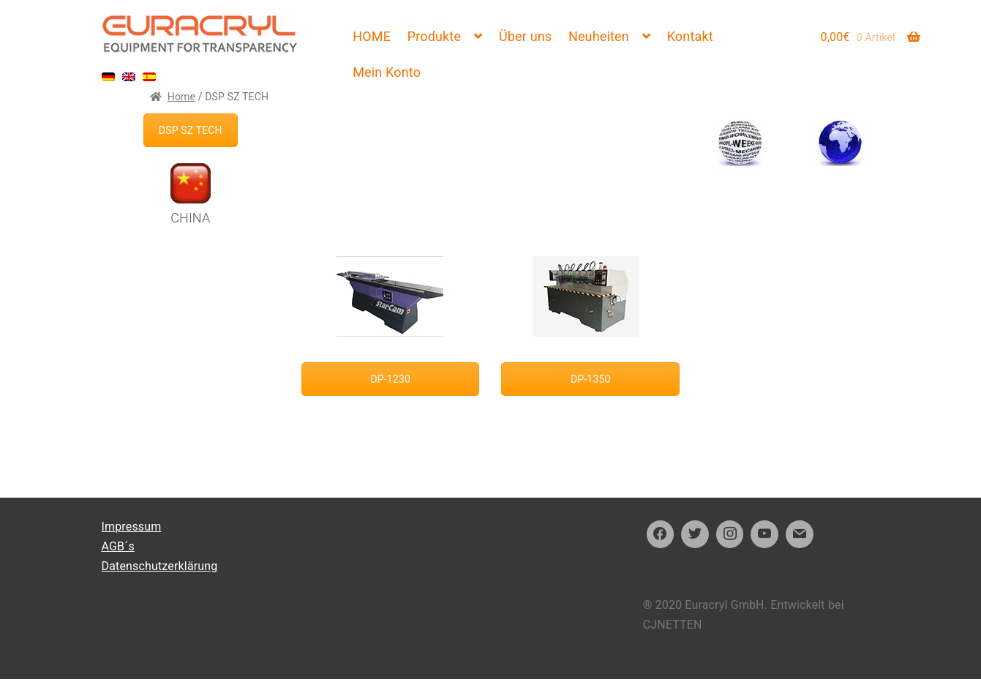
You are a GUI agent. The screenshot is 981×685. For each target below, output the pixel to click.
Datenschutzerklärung (160, 566)
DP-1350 (590, 379)
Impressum (132, 527)
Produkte (434, 36)
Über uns (525, 36)
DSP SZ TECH (190, 130)
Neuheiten (598, 36)
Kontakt (690, 36)
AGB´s (118, 546)
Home (181, 96)
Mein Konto (387, 72)
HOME (372, 36)
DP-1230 (390, 379)
